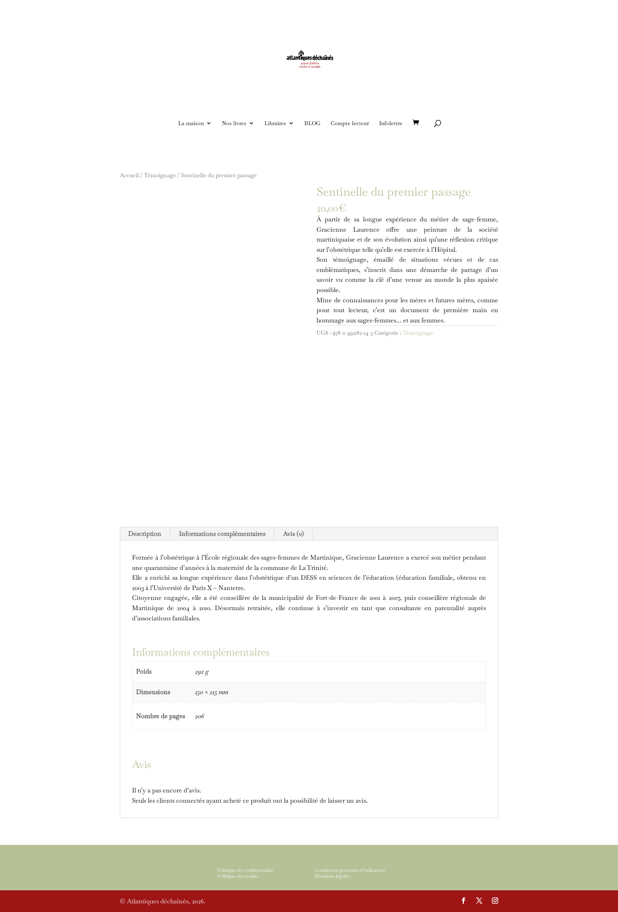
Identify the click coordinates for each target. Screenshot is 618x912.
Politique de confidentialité (245, 870)
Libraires (275, 123)
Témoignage (160, 175)
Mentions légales (332, 876)
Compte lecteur (350, 123)
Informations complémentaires (222, 534)
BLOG (312, 123)
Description (144, 534)
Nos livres (234, 123)
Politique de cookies (238, 876)
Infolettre (390, 123)
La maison (191, 123)
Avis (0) (293, 534)
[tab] (144, 534)
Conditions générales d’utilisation (350, 870)
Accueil (129, 175)
